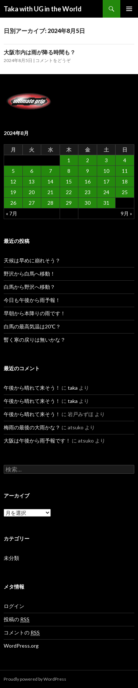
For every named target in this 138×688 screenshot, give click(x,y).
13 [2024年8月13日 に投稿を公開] (32, 181)
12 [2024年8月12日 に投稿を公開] (13, 181)
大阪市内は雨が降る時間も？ (39, 52)
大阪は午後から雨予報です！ (37, 440)
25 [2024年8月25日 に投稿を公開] (125, 192)
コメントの (22, 632)
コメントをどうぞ (53, 60)
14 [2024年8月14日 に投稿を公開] (50, 181)
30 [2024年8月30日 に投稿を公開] (88, 203)
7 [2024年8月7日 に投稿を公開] (50, 171)
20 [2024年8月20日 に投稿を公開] (32, 192)
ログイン (14, 606)
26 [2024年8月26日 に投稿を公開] (13, 203)
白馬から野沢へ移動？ (29, 287)
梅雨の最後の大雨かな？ (32, 427)
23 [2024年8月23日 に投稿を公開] (88, 192)
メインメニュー (129, 9)
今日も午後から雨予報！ (32, 300)
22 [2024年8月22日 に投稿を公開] (69, 192)
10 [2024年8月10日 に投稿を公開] (106, 171)
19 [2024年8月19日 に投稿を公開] (13, 192)
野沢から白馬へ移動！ (29, 273)
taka (73, 388)
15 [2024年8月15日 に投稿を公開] (69, 181)
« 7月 (11, 213)
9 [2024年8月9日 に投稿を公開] (87, 171)
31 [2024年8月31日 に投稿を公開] (106, 203)
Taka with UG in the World (43, 9)
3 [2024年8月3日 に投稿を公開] (106, 160)
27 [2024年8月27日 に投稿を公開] (32, 203)
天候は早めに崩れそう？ (32, 260)
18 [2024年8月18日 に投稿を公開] (125, 181)
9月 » (126, 213)
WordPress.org (21, 646)
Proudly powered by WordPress (35, 679)
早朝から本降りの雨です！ (35, 313)
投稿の (16, 619)
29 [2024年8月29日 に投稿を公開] (69, 203)
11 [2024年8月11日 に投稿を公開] (125, 171)
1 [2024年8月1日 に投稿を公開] (68, 160)
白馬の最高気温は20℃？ (32, 326)
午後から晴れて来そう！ (32, 388)
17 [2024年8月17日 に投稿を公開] (106, 181)
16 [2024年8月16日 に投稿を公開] (88, 181)
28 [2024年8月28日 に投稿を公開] (50, 203)
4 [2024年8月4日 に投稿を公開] (124, 160)
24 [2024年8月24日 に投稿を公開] (106, 192)
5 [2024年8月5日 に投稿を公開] (13, 171)
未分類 (11, 558)
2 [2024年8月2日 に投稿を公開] (87, 160)
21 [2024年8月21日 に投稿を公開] (50, 192)
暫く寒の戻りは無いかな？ (35, 339)
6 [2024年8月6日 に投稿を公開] (31, 171)
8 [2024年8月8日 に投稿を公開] (68, 171)
